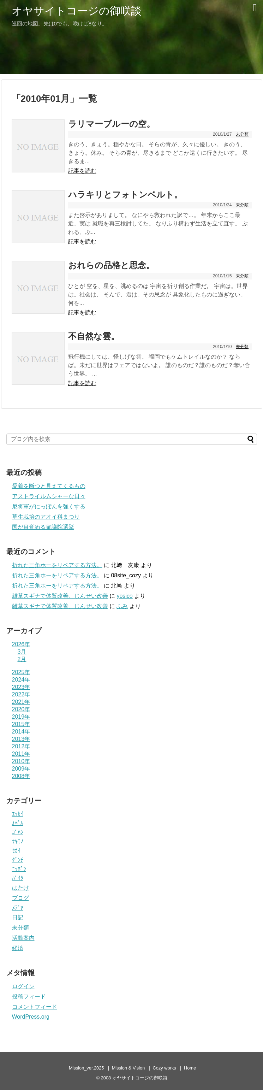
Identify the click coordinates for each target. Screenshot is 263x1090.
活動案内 (23, 938)
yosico (124, 596)
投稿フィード (29, 997)
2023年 (21, 687)
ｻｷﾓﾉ (17, 841)
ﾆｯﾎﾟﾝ (19, 869)
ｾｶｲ (16, 851)
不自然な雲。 (93, 336)
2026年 (21, 644)
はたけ (20, 888)
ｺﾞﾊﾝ (17, 832)
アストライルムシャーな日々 (48, 496)
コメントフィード (34, 1007)
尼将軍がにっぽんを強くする (48, 506)
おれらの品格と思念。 (111, 265)
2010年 (21, 761)
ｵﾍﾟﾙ (17, 823)
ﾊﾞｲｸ (17, 878)
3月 (22, 652)
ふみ (122, 606)
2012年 (21, 746)
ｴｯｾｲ (17, 814)
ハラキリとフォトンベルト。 (125, 194)
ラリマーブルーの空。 (111, 124)
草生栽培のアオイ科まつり (46, 517)
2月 (22, 659)
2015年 (21, 724)
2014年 (21, 732)
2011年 (21, 754)
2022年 (21, 694)
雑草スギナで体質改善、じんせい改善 (60, 596)
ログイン (23, 986)
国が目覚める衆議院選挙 (43, 527)
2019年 (21, 717)
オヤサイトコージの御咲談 (77, 11)
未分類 (242, 134)
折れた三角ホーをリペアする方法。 (57, 565)
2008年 (21, 776)
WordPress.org (30, 1017)
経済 (17, 948)
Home (190, 1068)
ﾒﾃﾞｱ (17, 908)
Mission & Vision (128, 1068)
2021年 (21, 702)
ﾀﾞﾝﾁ (17, 860)
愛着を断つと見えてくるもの (48, 486)
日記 (17, 917)
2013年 (21, 739)
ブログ (20, 898)
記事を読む (82, 171)
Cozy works (164, 1068)
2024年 (21, 680)
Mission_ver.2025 (86, 1068)
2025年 (21, 672)
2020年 (21, 709)
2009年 (21, 769)
